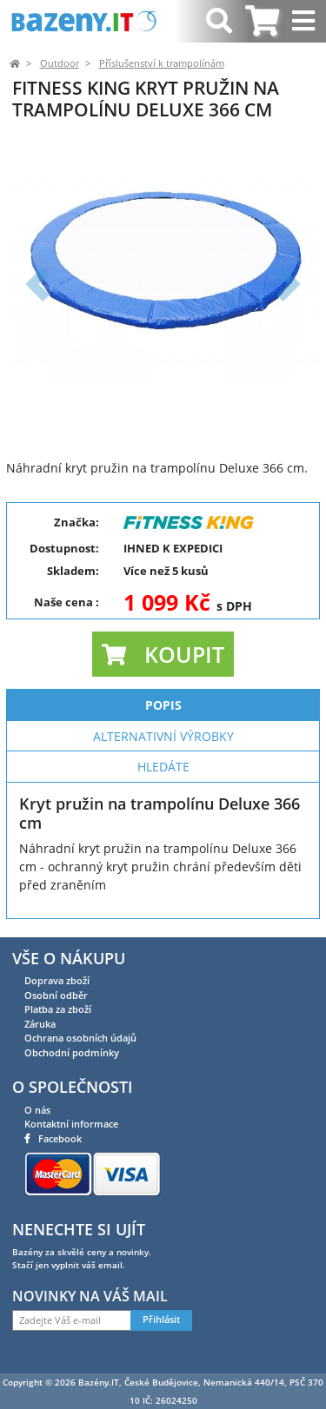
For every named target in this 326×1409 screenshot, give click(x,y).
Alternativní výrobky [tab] (163, 736)
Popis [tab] (163, 705)
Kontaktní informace (71, 1123)
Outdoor (59, 63)
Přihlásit (161, 1319)
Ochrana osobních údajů (80, 1037)
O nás (37, 1109)
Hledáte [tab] (163, 766)
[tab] (262, 21)
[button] (37, 283)
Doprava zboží (57, 980)
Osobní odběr (56, 995)
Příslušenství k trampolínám (161, 63)
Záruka (40, 1023)
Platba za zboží (57, 1008)
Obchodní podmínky (71, 1052)
